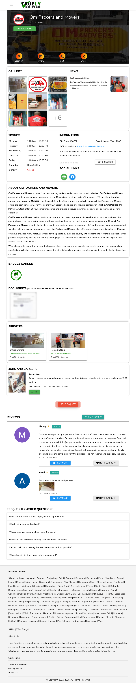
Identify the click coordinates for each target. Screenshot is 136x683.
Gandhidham (14, 593)
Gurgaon (41, 578)
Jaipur (109, 582)
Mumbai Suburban (84, 613)
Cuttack (50, 609)
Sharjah (64, 605)
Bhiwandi (12, 601)
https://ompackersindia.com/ (90, 146)
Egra (97, 597)
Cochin (51, 617)
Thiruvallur (44, 601)
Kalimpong (91, 578)
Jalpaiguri (30, 578)
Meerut (109, 617)
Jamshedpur (25, 609)
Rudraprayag (78, 621)
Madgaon (22, 621)
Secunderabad (78, 586)
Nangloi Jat (74, 605)
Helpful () (60, 463)
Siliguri (11, 578)
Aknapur (47, 613)
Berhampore (39, 609)
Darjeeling (52, 578)
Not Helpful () (106, 463)
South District (102, 586)
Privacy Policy (15, 668)
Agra (113, 590)
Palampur (75, 590)
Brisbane (33, 621)
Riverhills (77, 597)
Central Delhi (41, 590)
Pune (100, 578)
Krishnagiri (91, 621)
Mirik (28, 582)
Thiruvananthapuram (63, 613)
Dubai (60, 593)
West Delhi (70, 609)
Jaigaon (56, 597)
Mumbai (20, 582)
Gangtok (69, 578)
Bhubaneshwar (39, 617)
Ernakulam (94, 609)
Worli (25, 613)
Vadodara (27, 586)
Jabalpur (86, 605)
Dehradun (115, 586)
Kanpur (100, 617)
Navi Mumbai (70, 582)
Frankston (25, 617)
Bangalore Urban (86, 582)
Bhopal (11, 590)
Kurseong (80, 578)
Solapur (99, 593)
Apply (34, 392)
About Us (13, 672)
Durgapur (105, 597)
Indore (11, 582)
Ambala (37, 593)
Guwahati (44, 582)
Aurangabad (24, 597)
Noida (34, 582)
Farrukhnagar (89, 617)
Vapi (100, 621)
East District (14, 586)
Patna (120, 578)
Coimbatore (45, 597)
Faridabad (119, 582)
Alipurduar (88, 593)
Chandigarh (63, 590)
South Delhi (70, 593)
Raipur (60, 617)
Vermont (119, 601)
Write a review (24, 28)
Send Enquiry (68, 404)
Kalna (19, 613)
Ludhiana (88, 597)
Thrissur (52, 621)
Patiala (123, 609)
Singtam (12, 597)
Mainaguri (13, 609)
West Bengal (22, 629)
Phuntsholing (63, 621)
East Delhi (67, 597)
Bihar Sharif (63, 586)
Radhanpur (35, 613)
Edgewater (87, 601)
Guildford (96, 605)
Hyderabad (50, 586)
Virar (11, 613)
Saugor (66, 601)
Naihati (121, 605)
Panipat (54, 605)
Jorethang (82, 609)
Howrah (86, 590)
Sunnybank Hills (73, 617)
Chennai (101, 582)
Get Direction (105, 162)
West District (49, 593)
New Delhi (110, 578)
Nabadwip (99, 601)
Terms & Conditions (18, 664)
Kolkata (20, 578)
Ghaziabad (38, 586)
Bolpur (42, 621)
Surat (105, 605)
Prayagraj (56, 601)
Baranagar (120, 593)
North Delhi (43, 605)
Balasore (12, 605)
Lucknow (104, 590)
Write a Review (93, 417)
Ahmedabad (56, 582)
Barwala (33, 601)
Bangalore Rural (25, 590)
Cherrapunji (117, 597)
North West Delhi (103, 613)
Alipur (35, 597)
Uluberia (117, 613)
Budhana (32, 605)
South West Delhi (109, 609)
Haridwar (27, 593)
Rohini (113, 605)
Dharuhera (120, 617)
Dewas (59, 609)
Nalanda (76, 601)
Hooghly (109, 593)
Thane (90, 586)
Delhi (61, 578)
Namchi (95, 590)
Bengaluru (13, 617)
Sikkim (11, 629)
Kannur (22, 605)
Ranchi (53, 590)
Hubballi (12, 621)
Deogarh (23, 601)
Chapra (109, 601)
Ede (80, 593)
